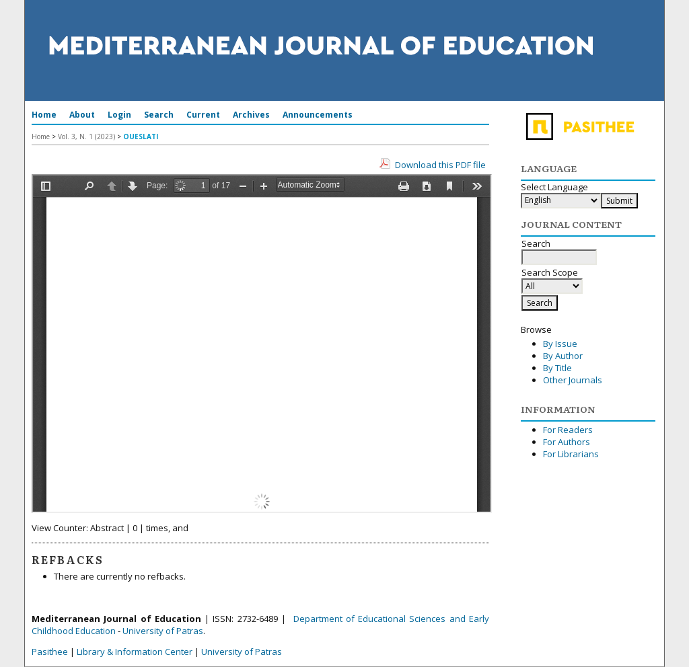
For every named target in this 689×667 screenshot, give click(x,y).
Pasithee (50, 651)
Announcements (318, 114)
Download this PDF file (440, 165)
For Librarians (571, 454)
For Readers (568, 430)
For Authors (566, 442)
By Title (557, 368)
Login (119, 114)
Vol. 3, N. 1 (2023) (86, 136)
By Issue (560, 344)
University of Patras (162, 631)
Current (203, 114)
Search (159, 114)
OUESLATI (140, 136)
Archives (251, 114)
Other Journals (572, 380)
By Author (563, 356)
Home (44, 114)
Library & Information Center (134, 651)
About (82, 114)
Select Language (554, 187)
